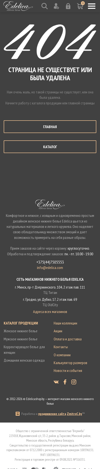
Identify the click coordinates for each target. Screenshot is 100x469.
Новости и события (68, 370)
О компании (62, 354)
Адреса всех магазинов (50, 311)
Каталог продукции (21, 323)
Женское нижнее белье (21, 330)
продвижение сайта (52, 414)
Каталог (50, 146)
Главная (50, 126)
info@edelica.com (50, 267)
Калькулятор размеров (70, 362)
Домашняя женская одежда (24, 360)
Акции (58, 330)
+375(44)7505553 (50, 262)
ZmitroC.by (74, 414)
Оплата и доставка (68, 338)
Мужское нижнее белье (21, 338)
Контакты (61, 346)
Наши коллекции (65, 323)
